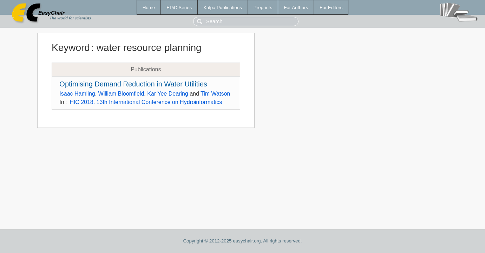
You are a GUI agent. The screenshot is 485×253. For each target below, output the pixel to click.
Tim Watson (215, 94)
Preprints (263, 7)
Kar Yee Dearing (167, 94)
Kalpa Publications (222, 7)
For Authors (296, 7)
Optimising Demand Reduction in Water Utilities (133, 84)
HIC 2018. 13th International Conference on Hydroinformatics (146, 102)
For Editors (331, 7)
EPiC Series (179, 7)
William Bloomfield (121, 94)
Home (149, 7)
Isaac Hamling (77, 94)
